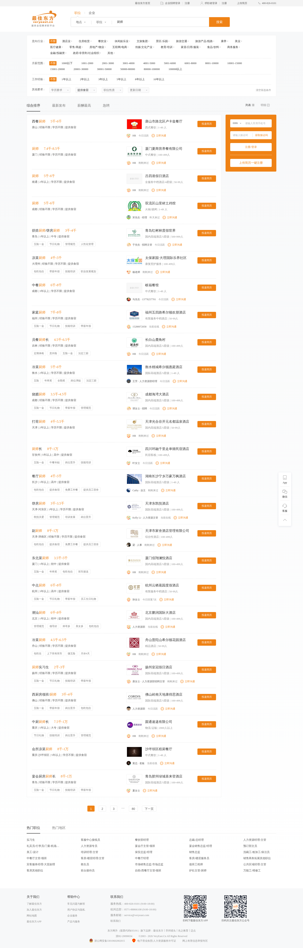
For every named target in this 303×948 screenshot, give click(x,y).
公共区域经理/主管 (254, 864)
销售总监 (194, 852)
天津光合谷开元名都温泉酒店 (167, 421)
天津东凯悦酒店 (157, 503)
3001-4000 (130, 63)
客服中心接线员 (90, 839)
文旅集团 (142, 41)
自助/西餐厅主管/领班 (148, 870)
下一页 (149, 808)
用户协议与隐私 (76, 909)
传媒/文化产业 (144, 47)
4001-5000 (150, 63)
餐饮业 (102, 41)
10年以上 (160, 79)
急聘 (106, 105)
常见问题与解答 (76, 903)
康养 (223, 41)
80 (133, 808)
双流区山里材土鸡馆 (160, 203)
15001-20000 (59, 69)
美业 (237, 41)
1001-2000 (88, 63)
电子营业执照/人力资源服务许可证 (153, 940)
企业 (92, 13)
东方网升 (112, 930)
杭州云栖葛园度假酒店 (162, 585)
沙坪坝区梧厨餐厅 (158, 749)
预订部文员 (250, 846)
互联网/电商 (119, 47)
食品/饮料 (213, 47)
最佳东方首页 (142, 3)
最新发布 (59, 105)
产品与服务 (73, 921)
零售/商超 (75, 47)
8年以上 (141, 79)
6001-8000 (192, 63)
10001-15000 (236, 63)
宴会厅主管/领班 (145, 846)
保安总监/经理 (143, 852)
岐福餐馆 (152, 285)
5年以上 (123, 79)
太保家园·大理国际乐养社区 (166, 258)
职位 (77, 13)
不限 (53, 41)
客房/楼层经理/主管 (92, 858)
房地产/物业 (97, 47)
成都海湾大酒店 (157, 394)
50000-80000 (129, 69)
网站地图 (32, 915)
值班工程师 (196, 864)
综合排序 (33, 105)
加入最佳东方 (34, 909)
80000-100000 (153, 69)
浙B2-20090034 (124, 936)
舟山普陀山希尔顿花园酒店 (165, 640)
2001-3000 (109, 63)
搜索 (219, 22)
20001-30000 (82, 69)
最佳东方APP (34, 921)
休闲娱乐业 (121, 41)
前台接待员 (88, 870)
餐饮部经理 (142, 839)
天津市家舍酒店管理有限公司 (167, 530)
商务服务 (232, 47)
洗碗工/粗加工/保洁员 (256, 852)
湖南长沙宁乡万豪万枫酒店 (165, 476)
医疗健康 (55, 47)
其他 (110, 53)
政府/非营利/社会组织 (86, 53)
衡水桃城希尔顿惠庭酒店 (163, 367)
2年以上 (86, 79)
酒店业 (66, 41)
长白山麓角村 (155, 339)
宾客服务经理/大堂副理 (41, 864)
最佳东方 (158, 930)
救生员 (85, 864)
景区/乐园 (162, 41)
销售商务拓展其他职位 (257, 858)
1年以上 (68, 79)
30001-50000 (105, 69)
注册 (187, 3)
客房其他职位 (35, 870)
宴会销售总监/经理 (200, 846)
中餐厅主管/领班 (37, 858)
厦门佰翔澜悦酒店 (158, 558)
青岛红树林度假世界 (160, 230)
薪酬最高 (84, 105)
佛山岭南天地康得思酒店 (163, 694)
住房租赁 (84, 41)
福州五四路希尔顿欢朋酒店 (165, 312)
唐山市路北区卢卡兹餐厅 (163, 121)
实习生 (31, 839)
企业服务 (72, 915)
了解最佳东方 (34, 903)
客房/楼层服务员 (199, 858)
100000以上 (176, 69)
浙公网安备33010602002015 (107, 940)
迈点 (193, 930)
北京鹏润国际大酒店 (160, 612)
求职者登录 (211, 3)
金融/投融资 (57, 53)
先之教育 (183, 930)
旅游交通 (181, 41)
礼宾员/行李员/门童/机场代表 (43, 846)
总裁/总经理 (196, 839)
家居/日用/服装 (190, 47)
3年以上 (104, 79)
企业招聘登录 (172, 3)
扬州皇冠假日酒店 (158, 667)
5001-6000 (171, 63)
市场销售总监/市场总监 (149, 864)
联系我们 (115, 920)
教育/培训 (167, 47)
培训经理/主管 (89, 852)
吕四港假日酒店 (157, 176)
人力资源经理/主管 (254, 839)
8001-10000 (213, 63)
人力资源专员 (89, 846)
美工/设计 (33, 852)
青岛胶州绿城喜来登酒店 (163, 776)
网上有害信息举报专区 (195, 940)
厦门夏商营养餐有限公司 (163, 148)
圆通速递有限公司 (158, 722)
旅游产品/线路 (204, 41)
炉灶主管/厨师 (198, 870)
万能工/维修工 (252, 870)
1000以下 (68, 63)
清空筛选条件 (263, 90)
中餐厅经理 (142, 858)
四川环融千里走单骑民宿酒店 (167, 449)
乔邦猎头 (171, 930)
